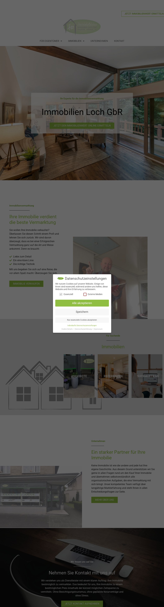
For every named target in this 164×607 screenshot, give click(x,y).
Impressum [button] (98, 329)
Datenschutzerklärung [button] (83, 329)
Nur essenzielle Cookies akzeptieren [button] (82, 320)
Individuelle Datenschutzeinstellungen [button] (82, 326)
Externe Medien (92, 294)
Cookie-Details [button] (67, 329)
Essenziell (66, 294)
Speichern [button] (82, 312)
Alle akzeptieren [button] (82, 303)
